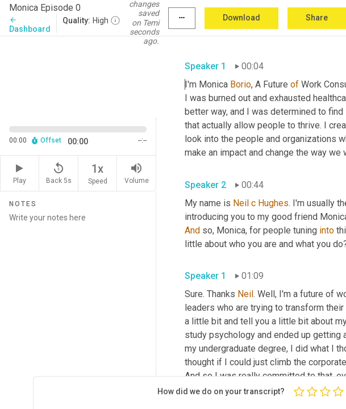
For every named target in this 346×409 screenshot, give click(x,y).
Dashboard (30, 25)
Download (241, 17)
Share (317, 17)
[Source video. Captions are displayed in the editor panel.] (78, 75)
